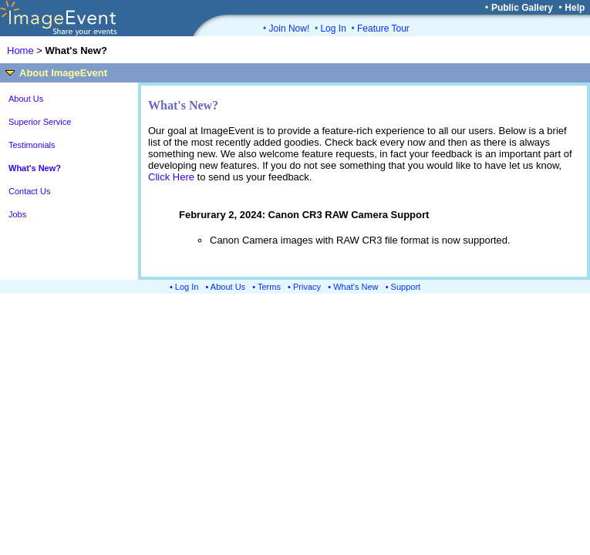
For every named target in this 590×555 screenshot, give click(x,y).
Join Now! (289, 28)
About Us (25, 98)
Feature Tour (383, 28)
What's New (355, 286)
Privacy (307, 286)
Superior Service (39, 121)
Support (406, 286)
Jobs (17, 214)
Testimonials (32, 145)
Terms (269, 286)
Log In (333, 28)
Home (20, 50)
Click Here (171, 177)
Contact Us (29, 191)
